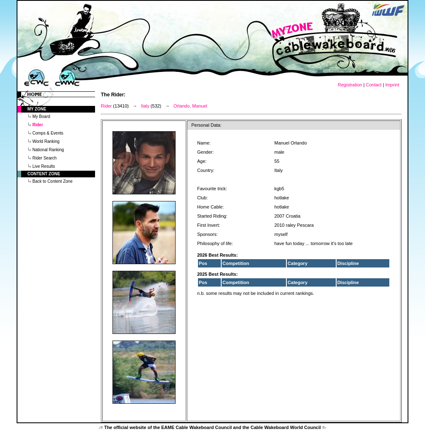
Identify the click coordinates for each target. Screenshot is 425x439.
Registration (350, 84)
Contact (373, 84)
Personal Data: (206, 125)
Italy (145, 105)
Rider (106, 105)
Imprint (392, 84)
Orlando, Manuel (190, 105)
